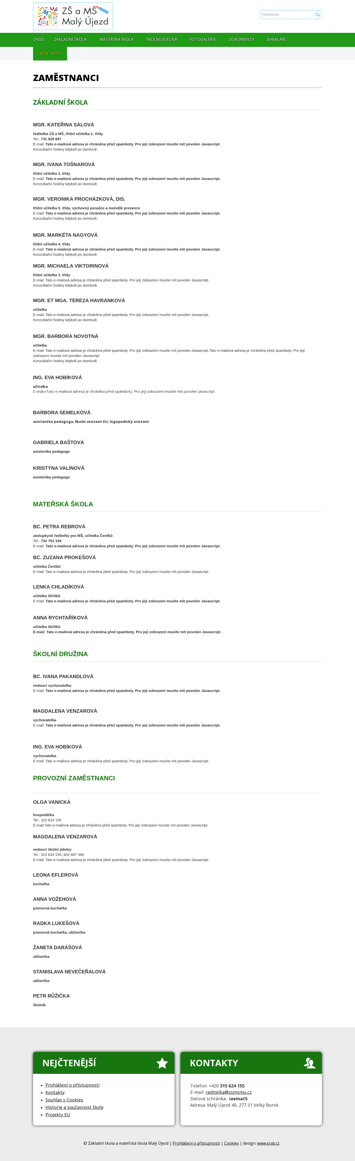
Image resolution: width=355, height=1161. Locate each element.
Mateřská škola (116, 39)
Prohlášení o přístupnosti (196, 1143)
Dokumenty (241, 39)
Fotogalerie (203, 39)
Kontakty (50, 53)
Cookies (231, 1143)
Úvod (38, 39)
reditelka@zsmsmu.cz (229, 1092)
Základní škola (70, 39)
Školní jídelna (161, 39)
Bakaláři (276, 39)
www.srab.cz (268, 1143)
